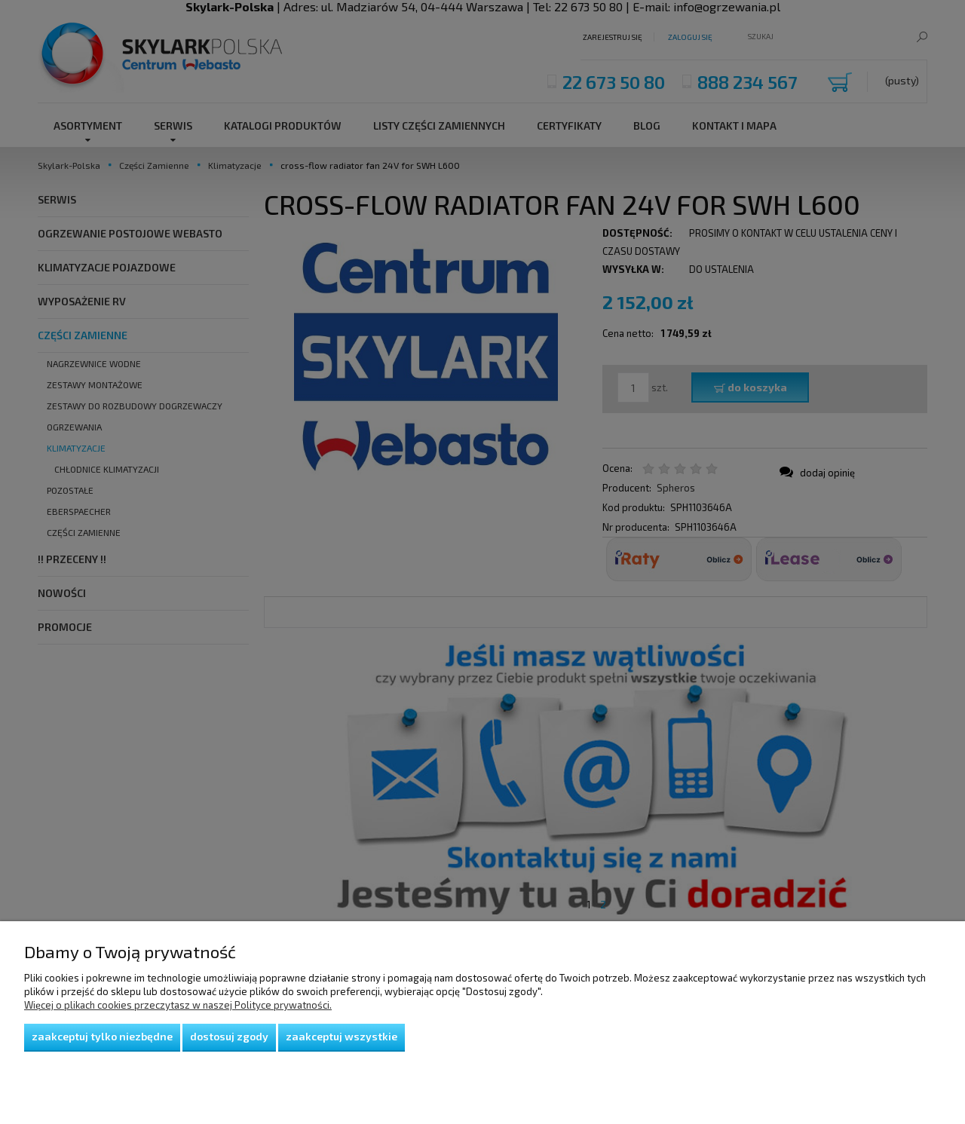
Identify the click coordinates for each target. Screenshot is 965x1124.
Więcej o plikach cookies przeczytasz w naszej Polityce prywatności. (178, 1005)
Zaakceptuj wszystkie (341, 1036)
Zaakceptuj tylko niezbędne (102, 1036)
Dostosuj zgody (229, 1036)
